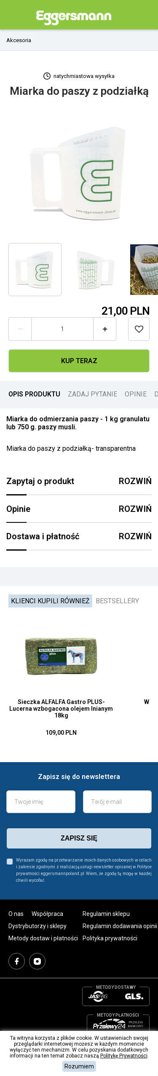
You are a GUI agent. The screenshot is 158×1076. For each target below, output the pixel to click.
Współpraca (47, 913)
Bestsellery (117, 601)
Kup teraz (79, 361)
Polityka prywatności (110, 938)
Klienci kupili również (50, 601)
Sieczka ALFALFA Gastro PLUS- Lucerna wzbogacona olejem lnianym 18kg (61, 709)
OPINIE (136, 394)
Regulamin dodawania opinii (120, 926)
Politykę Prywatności (123, 1056)
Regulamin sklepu (106, 913)
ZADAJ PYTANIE (92, 394)
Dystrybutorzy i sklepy (37, 926)
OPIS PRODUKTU (34, 394)
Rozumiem (79, 1066)
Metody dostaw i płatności (43, 938)
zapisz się (79, 838)
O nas (16, 913)
